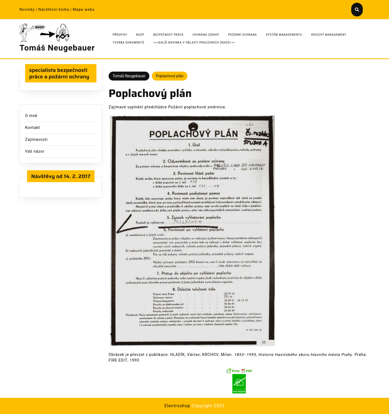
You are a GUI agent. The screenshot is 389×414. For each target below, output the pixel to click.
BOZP (140, 35)
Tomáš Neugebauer (57, 48)
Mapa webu (84, 9)
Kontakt (32, 128)
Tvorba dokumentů (128, 43)
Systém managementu (284, 35)
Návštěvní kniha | (55, 9)
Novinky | (28, 9)
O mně (31, 116)
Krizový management (328, 35)
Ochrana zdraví (206, 35)
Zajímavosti (36, 139)
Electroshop (177, 406)
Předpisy (120, 35)
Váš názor (34, 151)
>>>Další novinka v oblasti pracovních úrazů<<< (194, 43)
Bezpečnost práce (168, 35)
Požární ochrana (242, 35)
